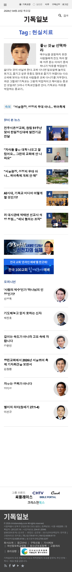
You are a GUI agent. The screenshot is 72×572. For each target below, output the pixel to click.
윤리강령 (12, 551)
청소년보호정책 (38, 546)
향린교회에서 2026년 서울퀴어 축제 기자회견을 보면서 (26, 362)
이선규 (8, 412)
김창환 (8, 369)
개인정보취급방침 (16, 546)
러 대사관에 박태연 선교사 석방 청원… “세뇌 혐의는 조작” (23, 217)
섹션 (5, 5)
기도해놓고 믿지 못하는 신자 (22, 313)
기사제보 (48, 542)
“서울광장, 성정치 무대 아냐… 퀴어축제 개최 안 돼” (21, 173)
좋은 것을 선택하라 (53, 48)
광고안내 (22, 542)
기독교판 (26, 4)
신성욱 (8, 299)
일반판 (39, 4)
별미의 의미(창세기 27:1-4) (21, 407)
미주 (47, 4)
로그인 (65, 4)
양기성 (8, 388)
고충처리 (55, 546)
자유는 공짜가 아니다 (18, 384)
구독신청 (56, 4)
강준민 (8, 345)
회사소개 (8, 542)
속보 (8, 107)
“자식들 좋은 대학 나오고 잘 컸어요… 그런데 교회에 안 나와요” (23, 154)
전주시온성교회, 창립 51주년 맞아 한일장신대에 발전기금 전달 (23, 132)
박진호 (8, 318)
